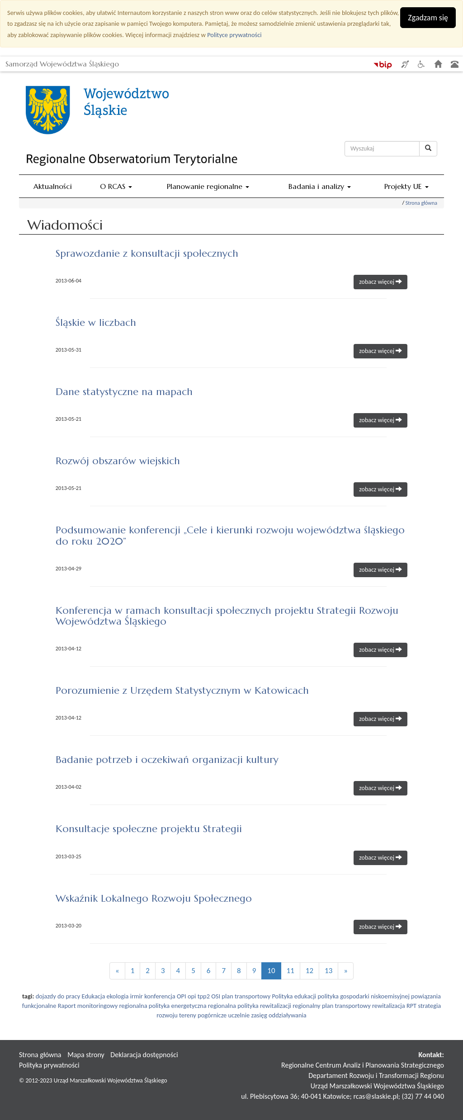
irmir (136, 996)
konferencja (159, 996)
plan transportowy (246, 996)
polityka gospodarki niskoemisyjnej (363, 996)
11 (290, 970)
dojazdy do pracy (58, 996)
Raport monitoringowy (88, 1006)
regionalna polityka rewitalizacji (249, 1006)
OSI (215, 996)
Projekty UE (406, 186)
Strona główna (421, 203)
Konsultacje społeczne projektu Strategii (149, 829)
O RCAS (116, 186)
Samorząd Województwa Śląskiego (62, 62)
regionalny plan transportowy (332, 1006)
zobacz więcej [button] (380, 282)
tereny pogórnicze (203, 1015)
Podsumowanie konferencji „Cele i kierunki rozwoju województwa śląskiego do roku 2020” (230, 535)
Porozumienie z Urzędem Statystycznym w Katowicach (182, 690)
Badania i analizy (319, 186)
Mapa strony (85, 1054)
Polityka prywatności (49, 1065)
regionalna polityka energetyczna (163, 1006)
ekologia (118, 996)
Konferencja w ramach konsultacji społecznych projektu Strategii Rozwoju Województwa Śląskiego (227, 615)
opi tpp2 (199, 996)
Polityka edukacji (294, 996)
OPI (181, 996)
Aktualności (52, 186)
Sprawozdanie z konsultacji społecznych (147, 253)
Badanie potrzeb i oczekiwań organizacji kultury (167, 759)
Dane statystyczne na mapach (124, 392)
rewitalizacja (388, 1006)
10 (271, 970)
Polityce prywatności (234, 35)
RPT (411, 1006)
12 (309, 970)
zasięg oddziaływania (278, 1015)
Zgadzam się (428, 18)
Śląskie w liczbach (96, 322)
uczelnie (239, 1015)
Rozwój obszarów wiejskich (118, 461)
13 (328, 970)
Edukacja (93, 996)
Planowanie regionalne (208, 186)
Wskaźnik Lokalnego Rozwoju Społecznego (154, 898)
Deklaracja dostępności (144, 1054)
